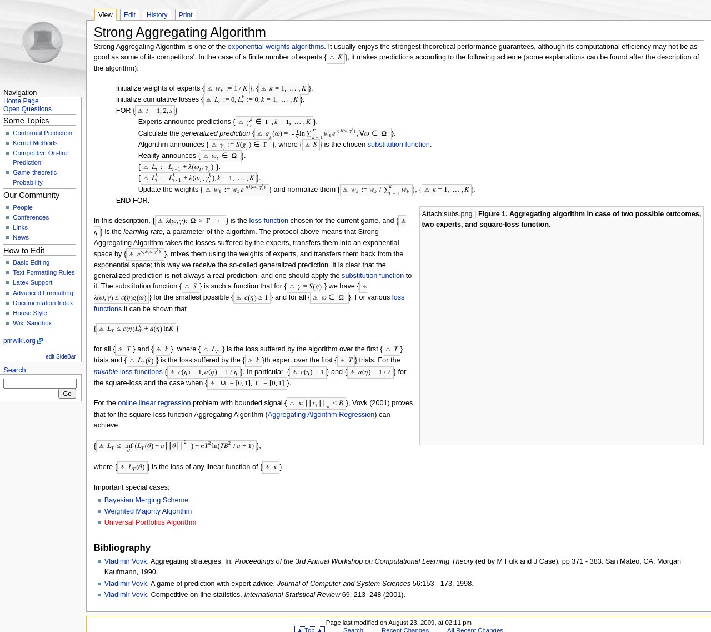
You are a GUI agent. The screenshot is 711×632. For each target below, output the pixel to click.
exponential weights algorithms (276, 47)
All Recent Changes (475, 617)
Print (186, 15)
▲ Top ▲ (310, 617)
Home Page (21, 101)
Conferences (31, 217)
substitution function (399, 141)
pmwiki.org (19, 341)
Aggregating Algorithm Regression (321, 402)
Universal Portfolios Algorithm (150, 510)
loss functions (141, 361)
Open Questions (27, 109)
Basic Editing (31, 262)
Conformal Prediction (42, 133)
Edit (130, 15)
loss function (269, 214)
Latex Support (32, 282)
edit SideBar (61, 357)
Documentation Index (43, 303)
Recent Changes (405, 617)
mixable (106, 361)
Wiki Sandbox (32, 323)
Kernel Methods (35, 143)
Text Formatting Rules (43, 272)
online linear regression (154, 391)
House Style (30, 313)
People (23, 207)
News (21, 237)
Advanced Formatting (43, 293)
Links (20, 227)
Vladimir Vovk (125, 549)
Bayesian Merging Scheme (146, 487)
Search (14, 370)
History (157, 15)
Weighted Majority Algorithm (148, 498)
